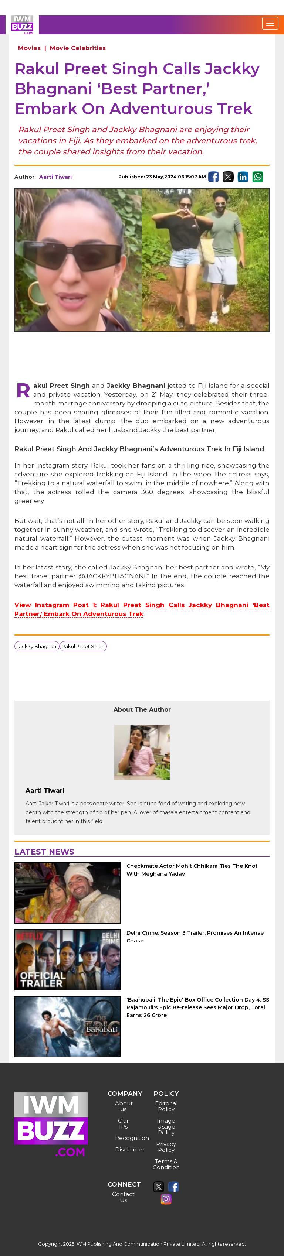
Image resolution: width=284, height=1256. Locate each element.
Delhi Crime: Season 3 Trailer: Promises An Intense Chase (195, 937)
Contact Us (123, 1197)
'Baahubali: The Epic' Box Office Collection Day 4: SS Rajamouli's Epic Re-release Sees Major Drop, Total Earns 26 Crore (197, 1007)
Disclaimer (124, 1149)
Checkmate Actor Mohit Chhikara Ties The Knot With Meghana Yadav (192, 870)
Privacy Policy (166, 1146)
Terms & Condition (166, 1164)
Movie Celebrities (78, 48)
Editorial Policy (166, 1106)
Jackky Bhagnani (37, 646)
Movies (29, 48)
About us (124, 1106)
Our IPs (123, 1123)
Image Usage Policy (166, 1126)
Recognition (124, 1138)
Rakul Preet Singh (83, 646)
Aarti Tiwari (55, 177)
